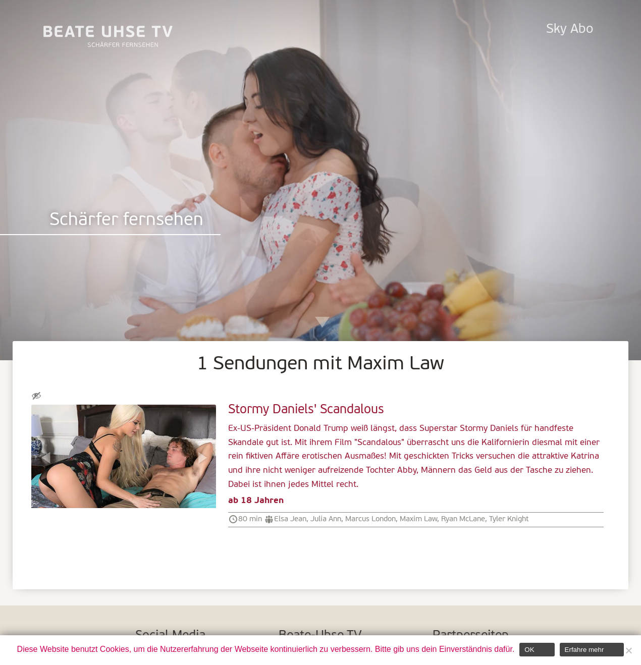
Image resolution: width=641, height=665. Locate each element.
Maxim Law (418, 519)
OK (529, 649)
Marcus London (370, 519)
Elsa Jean (290, 519)
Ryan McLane (463, 519)
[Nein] (628, 650)
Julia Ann (325, 519)
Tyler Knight (509, 519)
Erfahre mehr (584, 649)
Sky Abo (569, 29)
